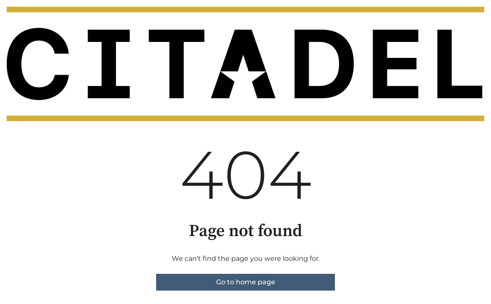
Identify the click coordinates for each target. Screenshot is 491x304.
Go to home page (245, 282)
